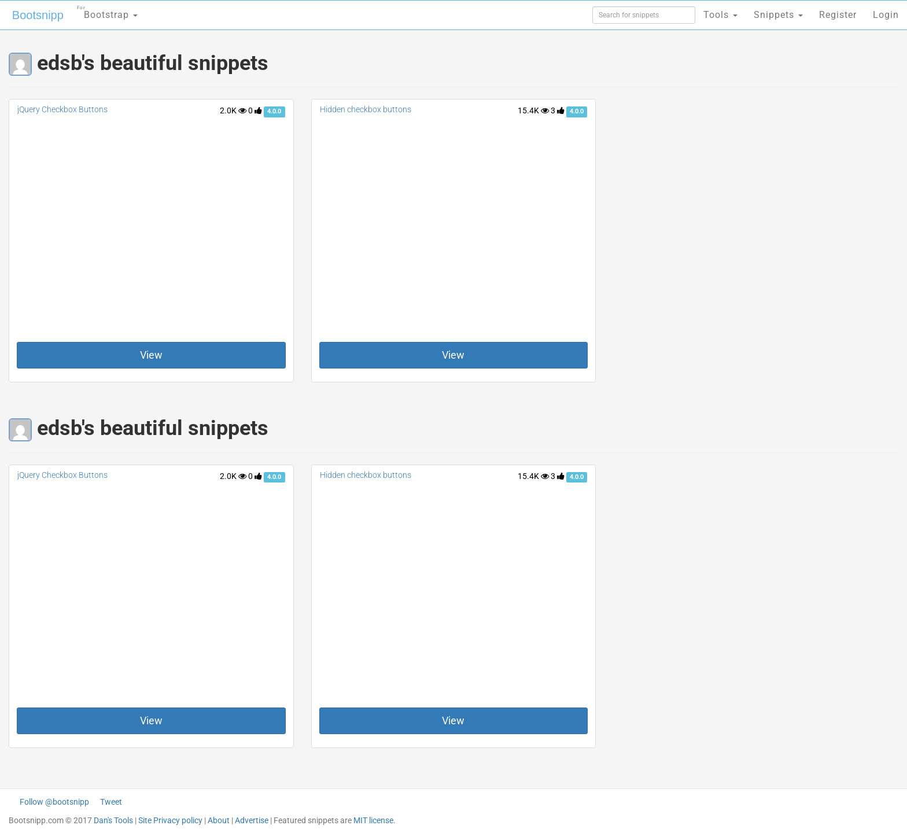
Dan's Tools (113, 820)
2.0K (233, 110)
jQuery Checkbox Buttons (62, 109)
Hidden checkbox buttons (365, 109)
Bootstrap (107, 11)
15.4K (533, 110)
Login (886, 14)
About (219, 820)
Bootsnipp (38, 15)
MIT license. (374, 820)
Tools (720, 14)
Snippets (778, 14)
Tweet (111, 801)
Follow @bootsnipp (54, 801)
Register (838, 14)
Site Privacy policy (170, 820)
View (151, 355)
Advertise (251, 820)
